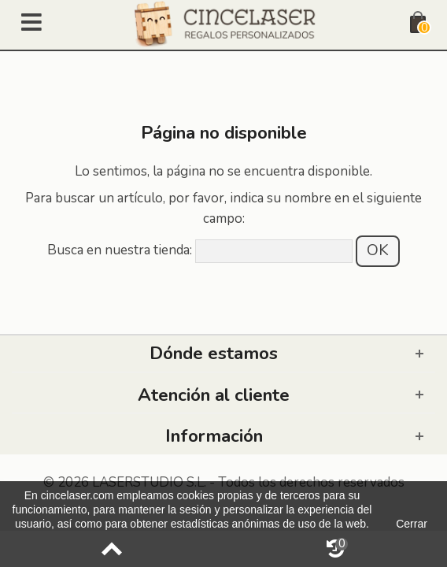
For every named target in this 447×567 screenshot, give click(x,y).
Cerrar (411, 523)
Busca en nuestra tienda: (119, 250)
